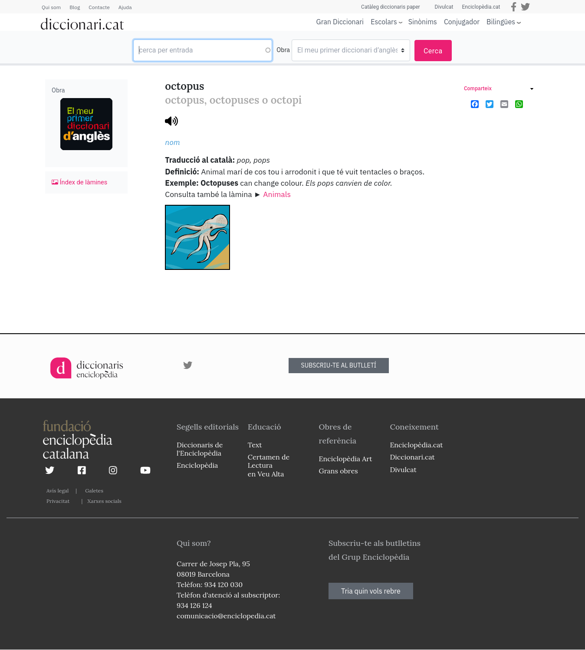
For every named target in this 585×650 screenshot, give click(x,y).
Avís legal (57, 490)
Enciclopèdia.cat (481, 7)
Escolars (384, 21)
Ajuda (125, 7)
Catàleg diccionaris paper (390, 7)
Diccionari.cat (412, 457)
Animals (277, 194)
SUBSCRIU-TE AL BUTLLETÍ (339, 365)
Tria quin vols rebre (371, 591)
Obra (283, 50)
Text (255, 444)
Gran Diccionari (340, 22)
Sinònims (422, 22)
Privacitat (57, 501)
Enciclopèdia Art (345, 458)
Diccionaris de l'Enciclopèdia (200, 448)
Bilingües (500, 21)
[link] (498, 90)
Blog (74, 7)
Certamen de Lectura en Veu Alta (268, 465)
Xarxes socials (104, 501)
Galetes (94, 490)
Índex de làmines (79, 182)
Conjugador (462, 22)
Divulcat (444, 7)
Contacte (99, 7)
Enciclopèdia (197, 465)
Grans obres (338, 470)
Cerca (433, 51)
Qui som (51, 7)
